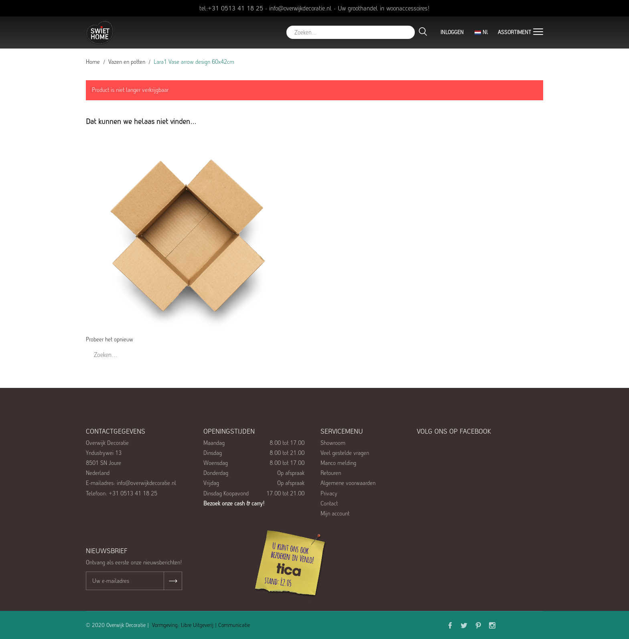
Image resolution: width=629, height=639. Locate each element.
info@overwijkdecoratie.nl (300, 8)
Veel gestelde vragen (345, 453)
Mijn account (335, 513)
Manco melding (338, 463)
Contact (329, 503)
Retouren (331, 473)
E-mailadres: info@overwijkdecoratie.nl (131, 483)
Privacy (329, 493)
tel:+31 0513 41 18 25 (231, 8)
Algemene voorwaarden (348, 483)
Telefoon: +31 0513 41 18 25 (121, 493)
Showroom (333, 443)
